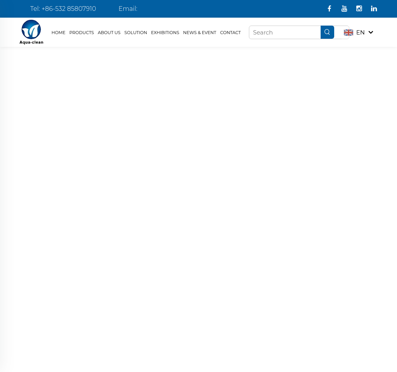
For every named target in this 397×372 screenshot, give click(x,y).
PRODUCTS (81, 32)
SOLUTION (135, 32)
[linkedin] (374, 9)
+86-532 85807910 (68, 8)
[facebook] (330, 9)
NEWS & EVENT (199, 32)
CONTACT (230, 32)
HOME (59, 32)
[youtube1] (345, 9)
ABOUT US (109, 32)
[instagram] (360, 9)
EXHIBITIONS (165, 32)
